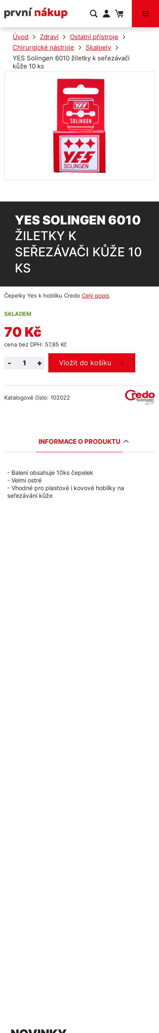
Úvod (20, 37)
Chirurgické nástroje (43, 47)
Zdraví (49, 37)
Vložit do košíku (85, 362)
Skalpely (98, 47)
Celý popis (95, 295)
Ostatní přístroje (94, 37)
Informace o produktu (81, 441)
